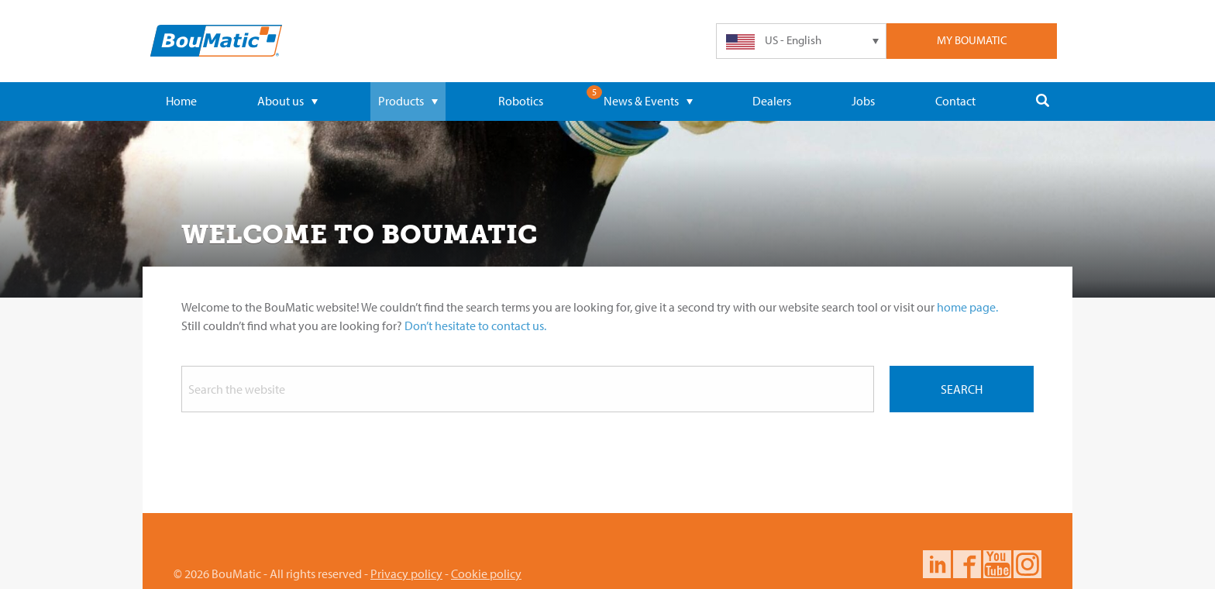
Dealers (771, 100)
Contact (955, 100)
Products (408, 100)
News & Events (648, 100)
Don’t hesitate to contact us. (475, 325)
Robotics (520, 100)
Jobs (863, 100)
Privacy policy (406, 573)
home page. (967, 307)
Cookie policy (486, 573)
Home (181, 100)
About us (287, 100)
